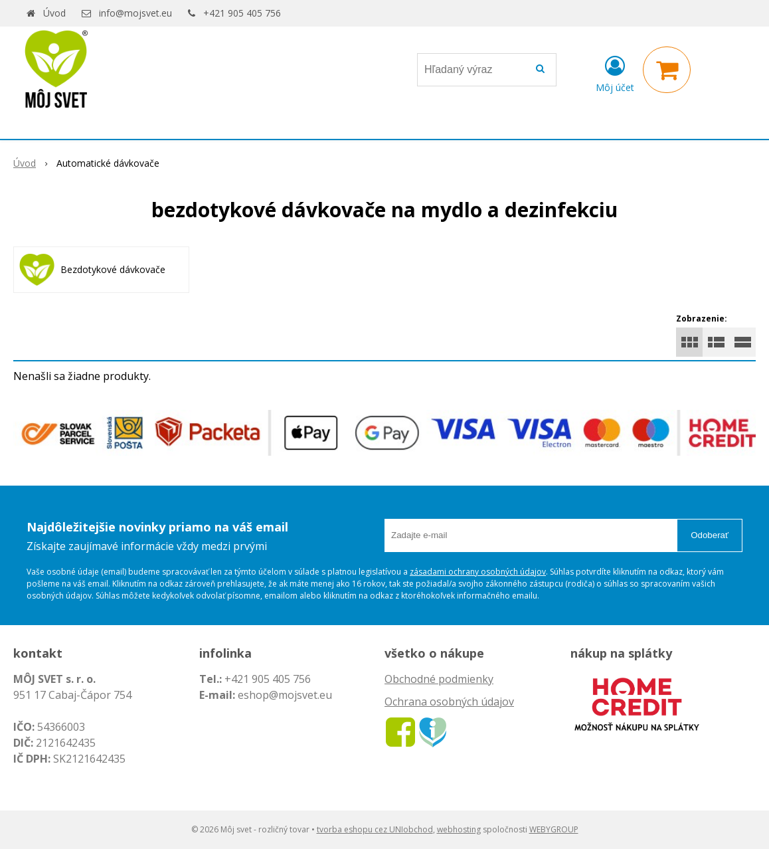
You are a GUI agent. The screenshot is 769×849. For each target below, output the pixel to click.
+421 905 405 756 (242, 13)
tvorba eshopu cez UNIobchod (375, 829)
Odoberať (709, 535)
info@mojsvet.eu (135, 13)
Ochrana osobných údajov (449, 701)
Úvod (54, 13)
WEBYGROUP (553, 829)
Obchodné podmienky (438, 679)
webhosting (459, 829)
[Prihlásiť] (615, 72)
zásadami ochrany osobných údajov (478, 571)
